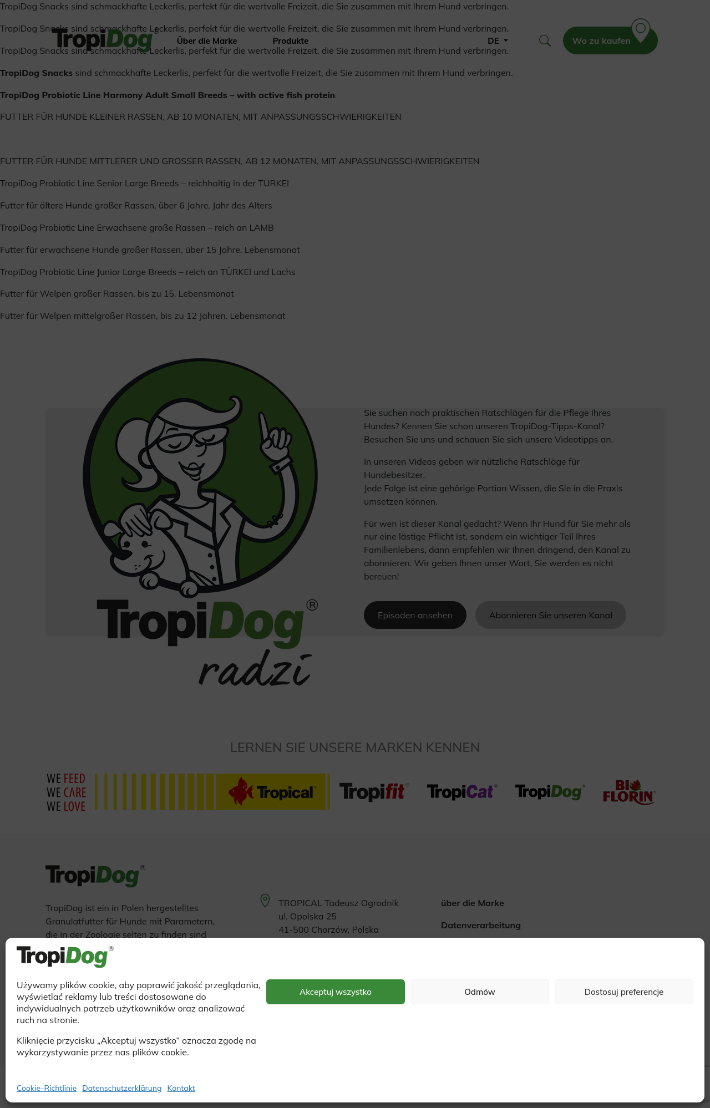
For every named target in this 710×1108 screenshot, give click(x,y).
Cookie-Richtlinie (47, 1088)
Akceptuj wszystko (336, 992)
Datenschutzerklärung (121, 1088)
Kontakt (181, 1088)
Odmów (479, 992)
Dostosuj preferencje (624, 992)
